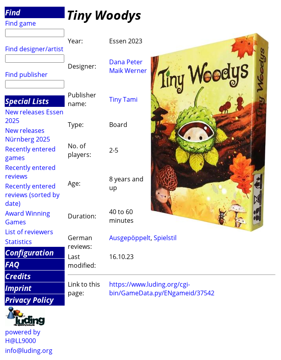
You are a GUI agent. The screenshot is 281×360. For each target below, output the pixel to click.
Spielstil (165, 237)
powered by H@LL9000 (22, 336)
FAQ (12, 264)
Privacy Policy (29, 300)
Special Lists (27, 101)
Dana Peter (126, 62)
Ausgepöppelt (130, 237)
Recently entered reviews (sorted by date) (32, 195)
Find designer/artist (34, 49)
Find (12, 12)
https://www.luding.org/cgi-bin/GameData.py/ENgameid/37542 (161, 288)
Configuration (29, 252)
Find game (20, 23)
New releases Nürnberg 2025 (27, 135)
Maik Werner (128, 70)
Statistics (18, 241)
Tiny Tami (123, 99)
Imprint (18, 288)
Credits (18, 276)
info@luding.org (28, 350)
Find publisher (26, 74)
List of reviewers (29, 232)
